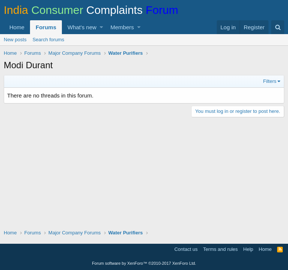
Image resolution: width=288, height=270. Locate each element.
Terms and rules (220, 249)
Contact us (186, 249)
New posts (15, 39)
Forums (46, 27)
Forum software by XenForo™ (144, 263)
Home (16, 27)
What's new (82, 27)
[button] (101, 27)
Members (122, 27)
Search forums (48, 39)
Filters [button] (269, 81)
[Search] (277, 27)
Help (248, 249)
